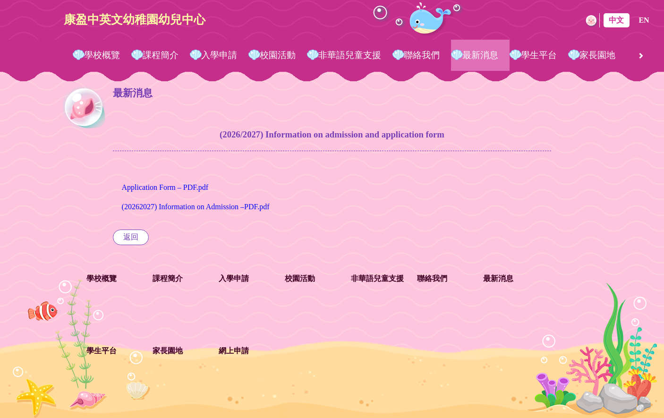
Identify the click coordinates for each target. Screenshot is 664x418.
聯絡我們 (422, 55)
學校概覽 (102, 55)
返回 (130, 237)
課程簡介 (161, 55)
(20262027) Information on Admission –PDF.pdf (196, 207)
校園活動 (278, 55)
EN (643, 20)
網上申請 (234, 351)
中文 (616, 20)
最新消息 (480, 55)
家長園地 (597, 55)
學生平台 (539, 55)
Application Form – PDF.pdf (165, 187)
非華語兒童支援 (349, 55)
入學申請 (219, 55)
